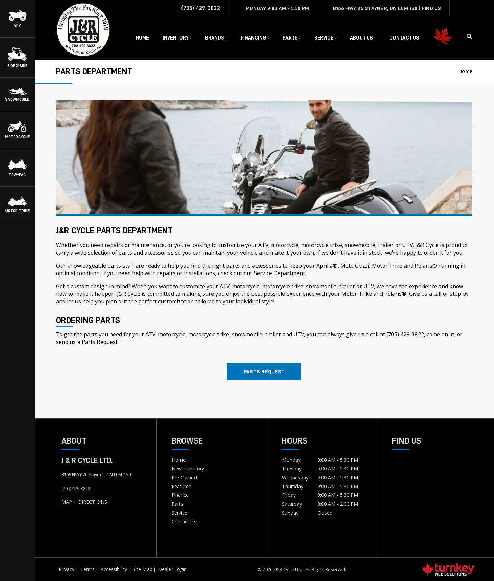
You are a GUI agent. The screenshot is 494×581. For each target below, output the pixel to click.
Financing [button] (254, 38)
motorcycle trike (321, 245)
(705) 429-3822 (405, 334)
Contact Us (404, 38)
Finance (180, 495)
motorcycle (284, 245)
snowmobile (360, 245)
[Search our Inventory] (472, 37)
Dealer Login (172, 569)
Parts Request (264, 372)
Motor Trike (356, 294)
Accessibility (114, 569)
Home (142, 38)
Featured (182, 486)
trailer (386, 245)
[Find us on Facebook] (461, 8)
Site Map (142, 569)
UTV (407, 245)
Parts (177, 504)
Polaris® (395, 294)
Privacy (66, 569)
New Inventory (188, 468)
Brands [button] (216, 38)
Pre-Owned (184, 477)
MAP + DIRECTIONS (84, 502)
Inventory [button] (177, 38)
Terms (87, 569)
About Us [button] (363, 38)
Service (179, 513)
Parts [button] (292, 38)
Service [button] (325, 38)
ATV (263, 245)
